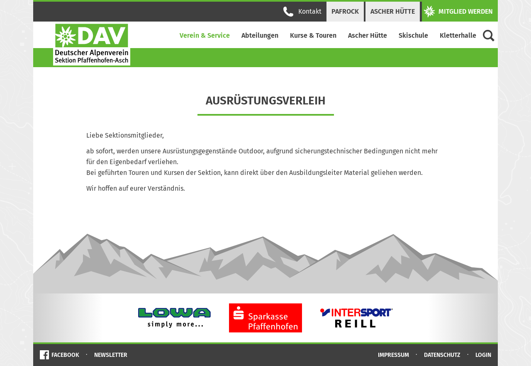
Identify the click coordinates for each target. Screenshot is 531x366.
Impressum (393, 355)
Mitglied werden (458, 11)
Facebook (65, 355)
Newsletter (110, 355)
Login (483, 355)
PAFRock (345, 11)
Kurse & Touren (313, 35)
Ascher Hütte (392, 11)
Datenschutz (442, 355)
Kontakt (302, 12)
